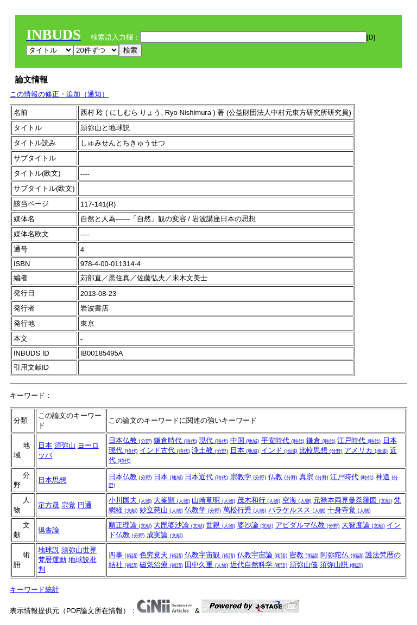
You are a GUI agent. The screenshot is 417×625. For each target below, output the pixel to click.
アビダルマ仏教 (307, 525)
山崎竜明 (213, 500)
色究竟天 (161, 555)
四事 (123, 555)
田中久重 (206, 564)
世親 (220, 525)
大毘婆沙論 (179, 525)
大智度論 (363, 525)
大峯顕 (172, 500)
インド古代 (165, 450)
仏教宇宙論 (262, 555)
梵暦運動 (52, 560)
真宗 (313, 477)
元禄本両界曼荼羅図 (352, 500)
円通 (85, 505)
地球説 (48, 550)
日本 (45, 445)
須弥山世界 (79, 550)
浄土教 (210, 450)
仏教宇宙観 (210, 555)
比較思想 (321, 450)
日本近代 (206, 477)
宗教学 (248, 477)
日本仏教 (130, 440)
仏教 (283, 477)
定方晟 (48, 505)
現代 (213, 440)
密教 (304, 555)
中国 (245, 440)
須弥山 (64, 445)
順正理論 (130, 525)
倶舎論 (48, 530)
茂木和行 (259, 500)
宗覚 (68, 505)
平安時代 (283, 440)
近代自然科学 (259, 564)
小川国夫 (130, 500)
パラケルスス (297, 510)
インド (279, 450)
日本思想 (52, 480)
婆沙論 (255, 525)
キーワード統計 (34, 589)
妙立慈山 (161, 510)
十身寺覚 (349, 510)
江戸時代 (359, 440)
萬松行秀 (245, 510)
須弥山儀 (303, 564)
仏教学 (203, 510)
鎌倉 (321, 440)
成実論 (165, 535)
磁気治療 (161, 564)
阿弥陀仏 (342, 555)
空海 (297, 500)
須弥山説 (341, 564)
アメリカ (366, 450)
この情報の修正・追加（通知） (59, 94)
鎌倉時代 (175, 440)
